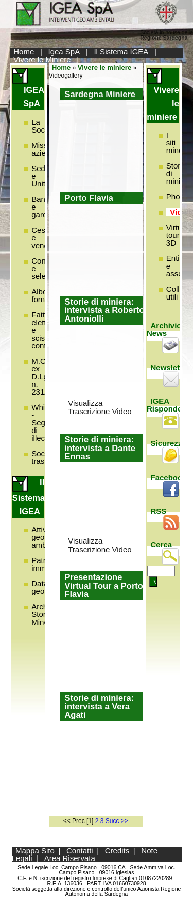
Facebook (169, 477)
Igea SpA (64, 51)
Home (23, 51)
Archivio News (164, 329)
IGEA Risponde (164, 405)
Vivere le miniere (105, 67)
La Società (44, 126)
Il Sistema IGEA (121, 51)
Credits (117, 850)
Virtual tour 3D (177, 235)
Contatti (79, 850)
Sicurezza (168, 443)
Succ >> (117, 821)
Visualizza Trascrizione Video (99, 407)
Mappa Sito (35, 850)
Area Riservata (69, 858)
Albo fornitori (44, 295)
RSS (159, 511)
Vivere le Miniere (42, 59)
